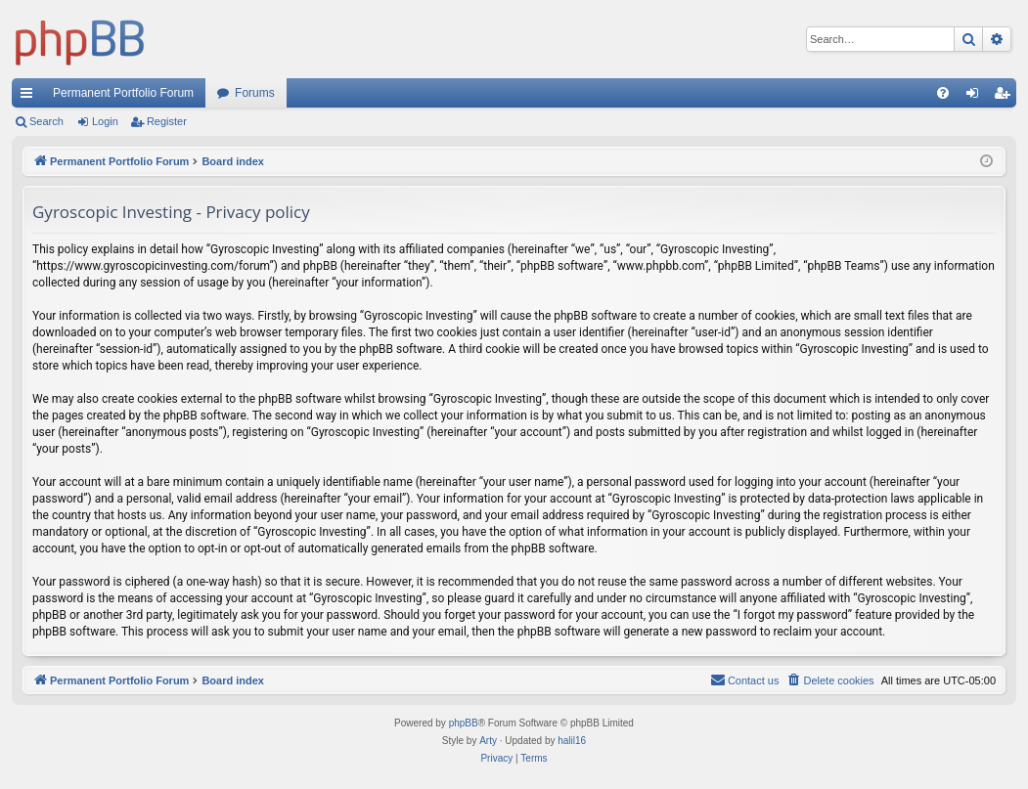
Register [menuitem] (1006, 97)
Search (46, 121)
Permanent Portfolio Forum (123, 93)
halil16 (572, 740)
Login (105, 121)
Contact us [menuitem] (745, 679)
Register (167, 121)
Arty (488, 740)
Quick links (30, 97)
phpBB (463, 723)
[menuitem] (943, 93)
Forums (255, 93)
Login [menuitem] (976, 97)
